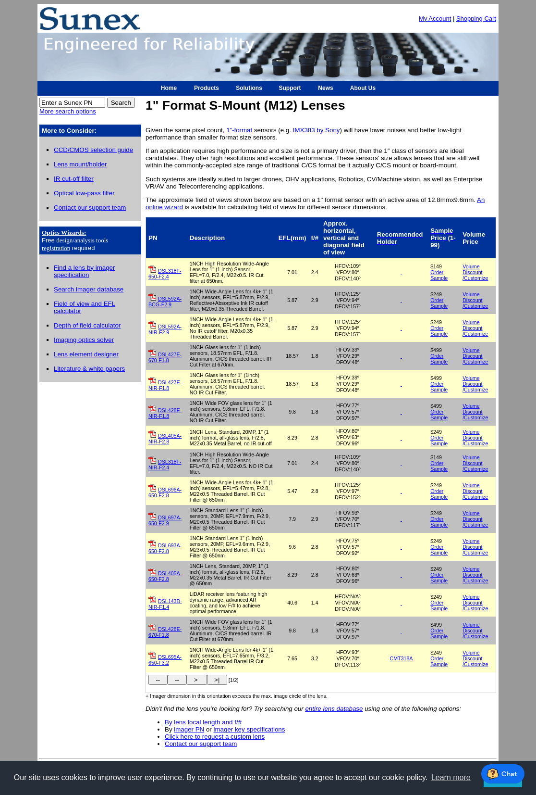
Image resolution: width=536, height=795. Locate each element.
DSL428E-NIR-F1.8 (165, 413)
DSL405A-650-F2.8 (165, 576)
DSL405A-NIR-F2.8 (165, 438)
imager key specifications (249, 729)
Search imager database (88, 289)
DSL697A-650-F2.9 (165, 520)
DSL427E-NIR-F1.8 (165, 385)
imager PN (189, 729)
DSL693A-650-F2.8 (165, 548)
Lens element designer (86, 354)
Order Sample (439, 275)
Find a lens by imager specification (84, 271)
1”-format (239, 130)
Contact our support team (90, 207)
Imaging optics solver (84, 339)
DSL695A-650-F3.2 (165, 660)
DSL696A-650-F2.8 (165, 492)
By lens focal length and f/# (203, 722)
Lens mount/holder (80, 164)
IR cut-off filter (74, 178)
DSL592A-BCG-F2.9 (165, 301)
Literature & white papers (89, 368)
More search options (67, 111)
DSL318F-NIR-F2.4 (165, 464)
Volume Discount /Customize (475, 272)
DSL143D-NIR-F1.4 (165, 604)
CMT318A (401, 658)
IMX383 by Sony (316, 130)
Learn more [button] (451, 777)
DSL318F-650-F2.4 (165, 273)
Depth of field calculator (87, 325)
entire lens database (334, 708)
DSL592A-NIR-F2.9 (165, 329)
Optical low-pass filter (84, 193)
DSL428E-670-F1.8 (165, 632)
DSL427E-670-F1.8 (165, 357)
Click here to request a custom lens (215, 736)
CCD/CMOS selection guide (93, 149)
